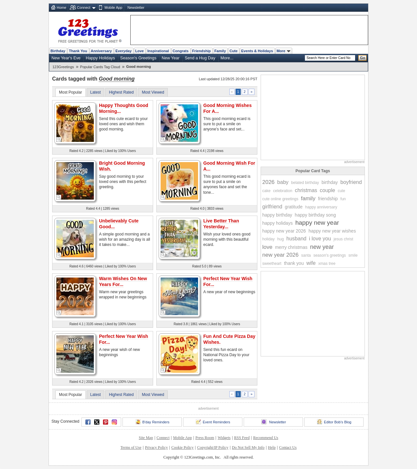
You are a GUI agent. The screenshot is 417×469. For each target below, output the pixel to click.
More (283, 51)
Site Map (146, 437)
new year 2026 (280, 255)
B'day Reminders (152, 421)
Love (139, 51)
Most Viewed (153, 92)
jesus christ (343, 239)
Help (272, 447)
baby (283, 182)
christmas (306, 190)
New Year (171, 57)
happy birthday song (315, 215)
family (308, 198)
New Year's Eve (65, 57)
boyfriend (351, 182)
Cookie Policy (182, 447)
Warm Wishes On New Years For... (123, 281)
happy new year (317, 222)
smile (353, 255)
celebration (282, 191)
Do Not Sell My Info (248, 447)
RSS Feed (242, 437)
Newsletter (135, 7)
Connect (83, 7)
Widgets (224, 437)
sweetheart (271, 263)
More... (227, 57)
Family (220, 51)
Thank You (78, 51)
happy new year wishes (332, 231)
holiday (268, 239)
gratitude (293, 206)
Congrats (181, 51)
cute (341, 191)
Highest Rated (121, 92)
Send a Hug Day (200, 57)
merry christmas (291, 247)
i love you (320, 238)
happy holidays (277, 223)
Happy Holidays (100, 57)
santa (306, 255)
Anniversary (101, 51)
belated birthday (305, 182)
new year (322, 247)
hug (280, 239)
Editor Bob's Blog (334, 421)
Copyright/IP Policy (212, 447)
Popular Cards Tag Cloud (100, 67)
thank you (294, 263)
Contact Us (288, 447)
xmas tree (327, 263)
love (267, 247)
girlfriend (272, 206)
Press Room (204, 437)
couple (327, 190)
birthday (330, 182)
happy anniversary (321, 207)
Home (61, 7)
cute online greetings (280, 199)
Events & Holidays (257, 51)
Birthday (57, 51)
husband (296, 238)
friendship (328, 198)
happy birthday (277, 215)
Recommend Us (265, 437)
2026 (268, 182)
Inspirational (158, 51)
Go (362, 58)
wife (310, 263)
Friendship (201, 51)
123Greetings (63, 67)
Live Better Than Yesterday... (221, 223)
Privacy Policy (156, 447)
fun (343, 199)
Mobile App (113, 7)
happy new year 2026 (284, 231)
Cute (233, 51)
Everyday (123, 51)
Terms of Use (131, 447)
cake (266, 191)
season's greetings (329, 255)
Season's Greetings (138, 57)
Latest (95, 92)
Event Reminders (213, 421)
